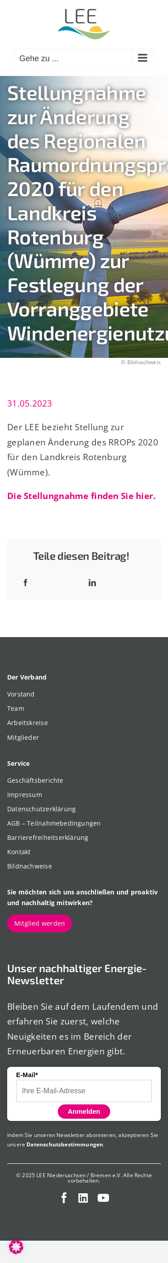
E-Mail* (27, 1074)
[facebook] (64, 1197)
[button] (16, 1247)
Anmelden (84, 1111)
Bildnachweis (144, 362)
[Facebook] (25, 582)
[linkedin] (83, 1197)
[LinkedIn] (92, 582)
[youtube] (103, 1197)
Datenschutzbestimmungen (64, 1144)
